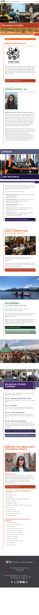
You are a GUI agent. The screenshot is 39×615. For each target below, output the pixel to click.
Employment (24, 578)
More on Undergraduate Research (17, 219)
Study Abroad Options (13, 327)
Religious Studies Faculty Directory (17, 435)
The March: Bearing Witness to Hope (18, 331)
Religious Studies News (13, 80)
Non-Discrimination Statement (11, 575)
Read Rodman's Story (13, 486)
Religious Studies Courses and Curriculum (20, 431)
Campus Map (24, 575)
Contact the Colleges (26, 576)
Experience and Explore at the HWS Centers (20, 270)
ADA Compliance (14, 576)
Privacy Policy (14, 578)
